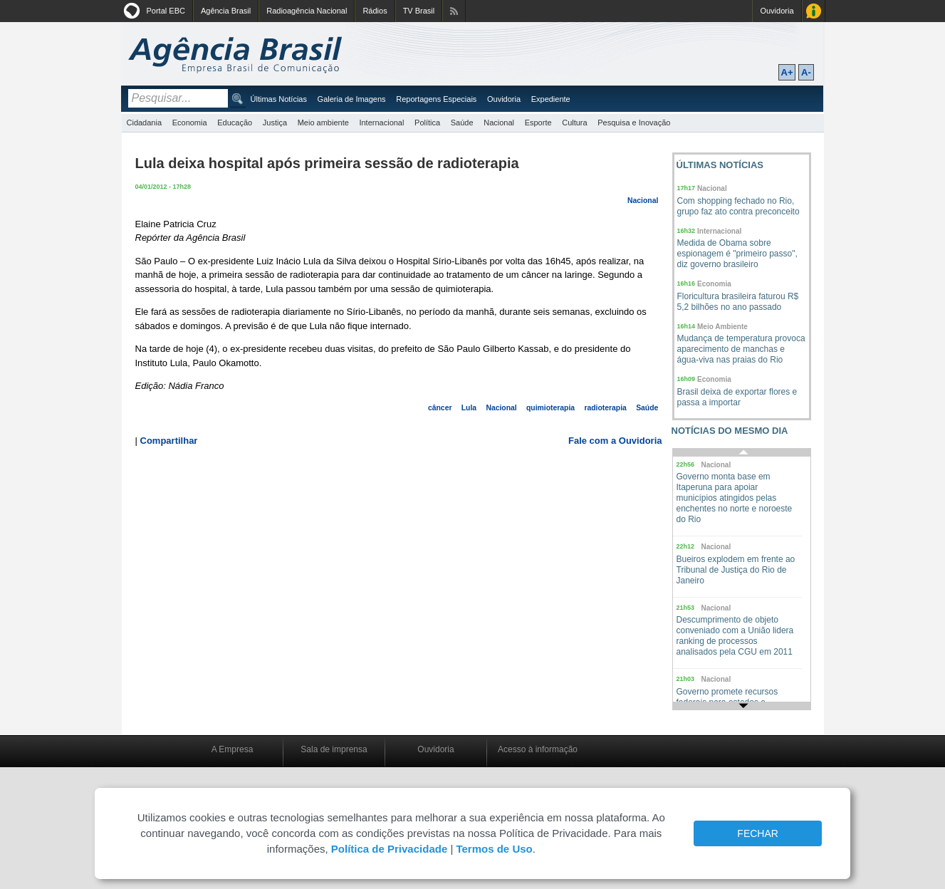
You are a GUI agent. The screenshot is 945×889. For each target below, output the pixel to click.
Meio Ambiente (722, 327)
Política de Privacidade (389, 849)
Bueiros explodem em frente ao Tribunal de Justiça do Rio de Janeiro (736, 570)
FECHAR (757, 833)
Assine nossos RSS (454, 11)
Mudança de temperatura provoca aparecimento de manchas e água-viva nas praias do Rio (741, 349)
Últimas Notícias (279, 99)
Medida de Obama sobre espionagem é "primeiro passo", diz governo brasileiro (737, 253)
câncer (440, 408)
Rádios (374, 10)
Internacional (381, 122)
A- (806, 72)
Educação (234, 122)
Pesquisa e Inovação (633, 122)
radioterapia (605, 408)
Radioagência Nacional (306, 10)
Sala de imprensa (334, 749)
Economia (189, 122)
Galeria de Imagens (352, 99)
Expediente (550, 99)
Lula (468, 408)
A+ (787, 72)
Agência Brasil (226, 10)
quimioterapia (550, 408)
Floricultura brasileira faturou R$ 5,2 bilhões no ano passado (738, 301)
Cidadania (144, 122)
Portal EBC (166, 10)
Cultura (574, 122)
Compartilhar (169, 440)
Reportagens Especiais (436, 99)
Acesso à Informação (814, 11)
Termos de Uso (494, 849)
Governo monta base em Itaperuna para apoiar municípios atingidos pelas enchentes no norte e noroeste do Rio (735, 498)
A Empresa (233, 749)
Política (427, 122)
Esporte (538, 122)
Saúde (462, 122)
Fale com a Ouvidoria (615, 440)
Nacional (499, 122)
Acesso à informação (538, 749)
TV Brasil (419, 10)
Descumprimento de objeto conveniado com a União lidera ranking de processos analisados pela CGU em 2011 (735, 636)
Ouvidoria (776, 10)
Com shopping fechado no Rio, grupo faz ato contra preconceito (738, 206)
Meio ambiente (323, 122)
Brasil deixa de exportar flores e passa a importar (737, 397)
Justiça (275, 122)
